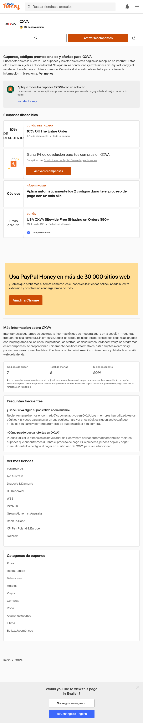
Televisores (14, 578)
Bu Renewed (15, 491)
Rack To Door (16, 521)
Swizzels (12, 536)
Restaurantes (16, 571)
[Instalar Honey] (27, 101)
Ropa (10, 608)
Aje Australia (15, 476)
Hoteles (12, 586)
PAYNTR (12, 506)
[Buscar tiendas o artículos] (70, 6)
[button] (137, 6)
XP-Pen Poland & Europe (23, 528)
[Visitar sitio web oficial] (134, 38)
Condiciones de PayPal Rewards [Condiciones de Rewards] (62, 160)
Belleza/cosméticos (20, 630)
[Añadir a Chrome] (25, 300)
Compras (13, 601)
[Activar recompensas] (98, 38)
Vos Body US (15, 469)
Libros (11, 623)
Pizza (10, 563)
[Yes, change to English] (72, 714)
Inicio (6, 660)
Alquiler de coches (19, 616)
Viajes (11, 593)
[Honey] (11, 6)
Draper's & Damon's (20, 483)
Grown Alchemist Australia (24, 513)
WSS (10, 498)
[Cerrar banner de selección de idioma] (137, 687)
